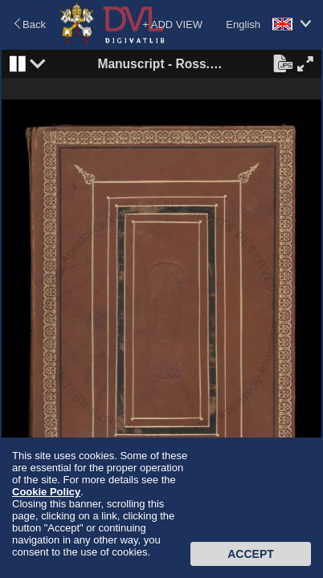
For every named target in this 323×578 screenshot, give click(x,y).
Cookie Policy (46, 492)
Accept (250, 553)
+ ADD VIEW (172, 24)
